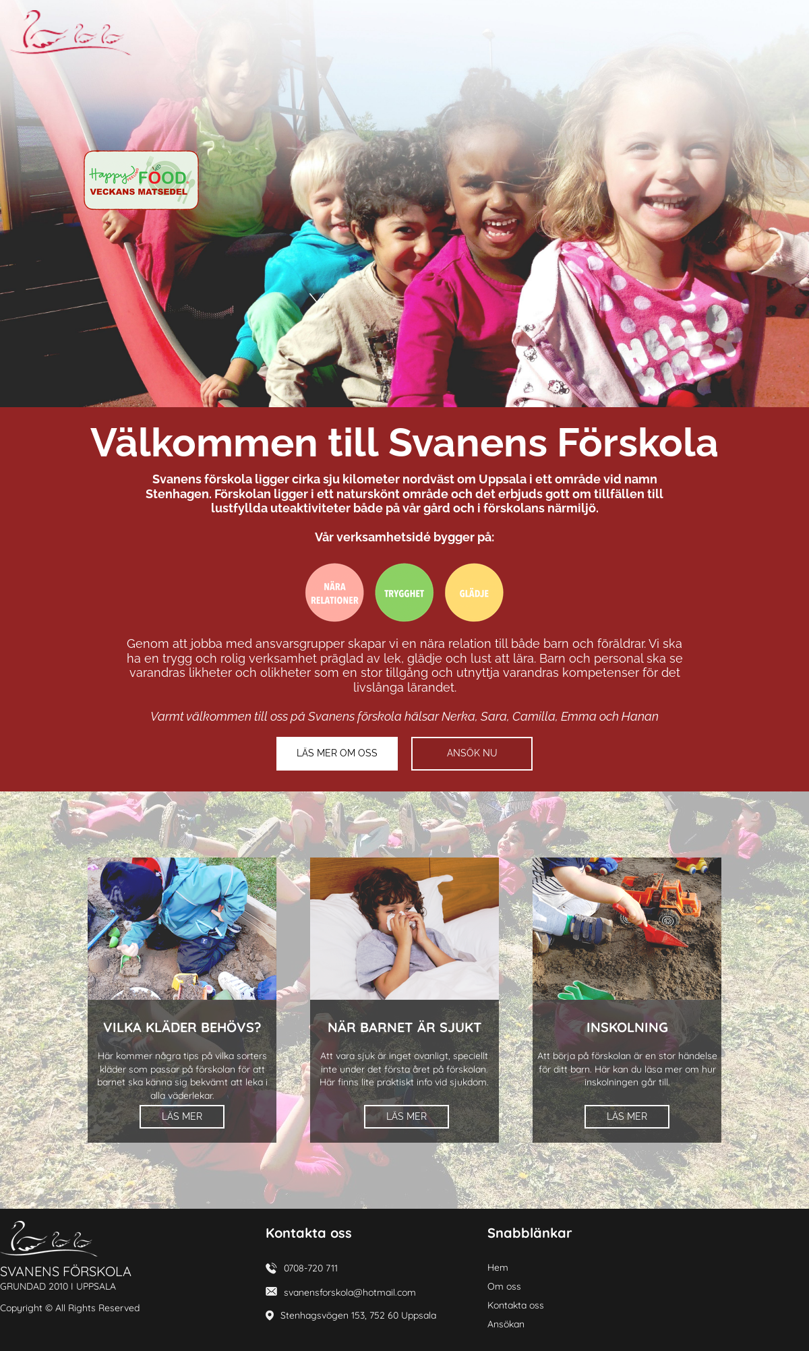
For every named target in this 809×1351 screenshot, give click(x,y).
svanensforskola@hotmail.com (350, 1292)
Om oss (504, 1286)
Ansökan (506, 1324)
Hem (497, 1267)
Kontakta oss (515, 1305)
